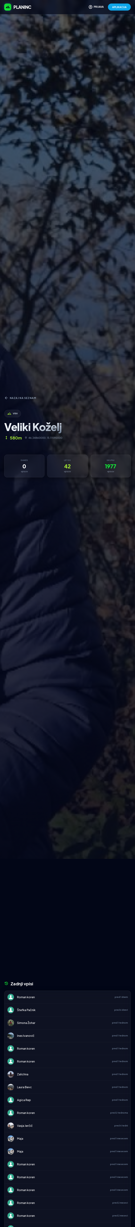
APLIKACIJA (119, 7)
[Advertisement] (67, 885)
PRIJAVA (96, 7)
